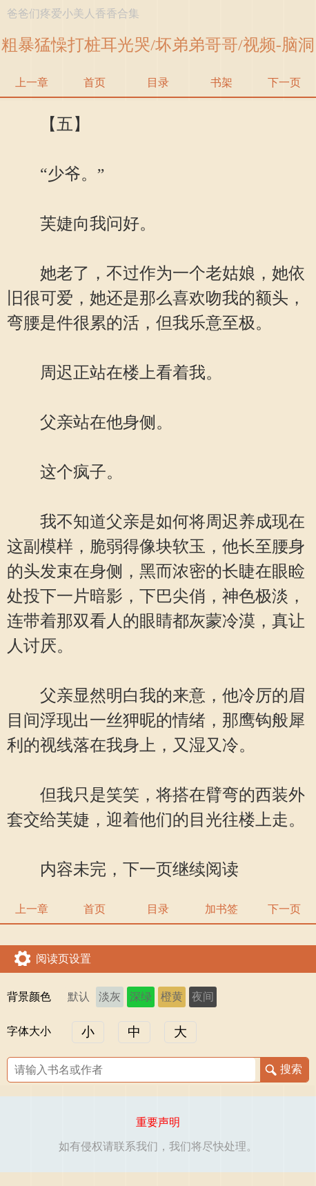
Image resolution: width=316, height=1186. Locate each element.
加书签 (221, 909)
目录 (158, 82)
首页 (94, 82)
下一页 (284, 82)
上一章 (31, 82)
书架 (221, 82)
